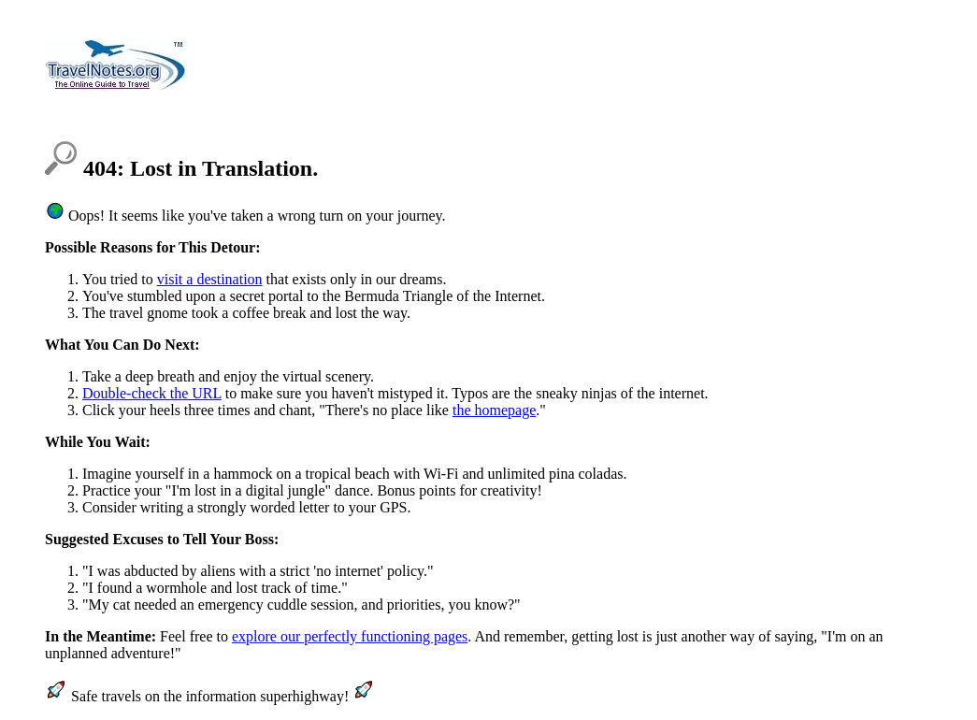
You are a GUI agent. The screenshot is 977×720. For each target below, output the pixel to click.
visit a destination (210, 279)
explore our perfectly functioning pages (349, 636)
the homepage (494, 410)
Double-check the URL (152, 393)
